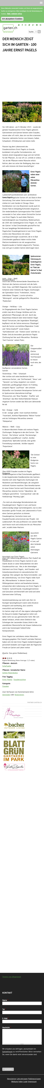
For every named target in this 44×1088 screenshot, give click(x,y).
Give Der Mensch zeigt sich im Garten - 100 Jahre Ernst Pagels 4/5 (9, 658)
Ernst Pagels (7, 679)
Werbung (14, 1081)
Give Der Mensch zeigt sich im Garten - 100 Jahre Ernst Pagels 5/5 (11, 658)
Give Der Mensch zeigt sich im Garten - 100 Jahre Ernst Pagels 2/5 (5, 658)
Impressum (32, 1081)
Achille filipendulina (10, 673)
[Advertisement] (22, 77)
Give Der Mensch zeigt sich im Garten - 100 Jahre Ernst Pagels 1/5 (3, 658)
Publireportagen (34, 1079)
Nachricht (6, 1027)
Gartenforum (7, 1051)
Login (25, 1081)
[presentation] (20, 1063)
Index (20, 1081)
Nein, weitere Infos (14, 13)
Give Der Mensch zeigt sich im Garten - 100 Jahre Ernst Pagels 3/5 (7, 658)
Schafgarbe (6, 666)
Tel (4, 1009)
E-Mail (5, 1018)
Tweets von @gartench (11, 977)
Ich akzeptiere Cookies (12, 19)
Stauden (5, 686)
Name (5, 1000)
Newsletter (11, 1079)
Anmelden (6, 694)
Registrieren (19, 694)
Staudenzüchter (19, 679)
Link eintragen (22, 1079)
